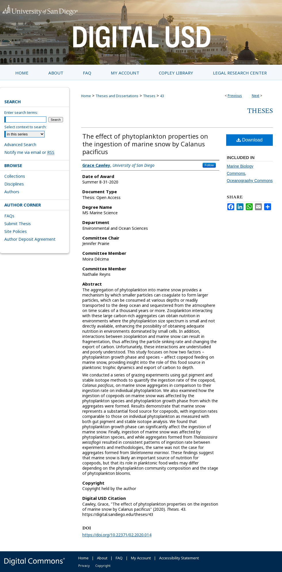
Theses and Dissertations (117, 95)
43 (162, 95)
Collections (14, 176)
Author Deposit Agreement (30, 239)
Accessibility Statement (179, 557)
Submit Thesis (17, 223)
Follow (209, 165)
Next (255, 95)
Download (250, 139)
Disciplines (14, 184)
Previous (235, 95)
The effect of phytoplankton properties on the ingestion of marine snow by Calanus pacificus (145, 144)
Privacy (84, 565)
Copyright (102, 565)
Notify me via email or (29, 152)
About (102, 557)
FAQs (9, 216)
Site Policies (15, 231)
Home (86, 95)
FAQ (119, 557)
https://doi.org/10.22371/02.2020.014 (116, 534)
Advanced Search (20, 144)
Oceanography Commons (250, 180)
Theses (149, 95)
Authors (11, 191)
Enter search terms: (21, 112)
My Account (141, 557)
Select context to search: (25, 126)
